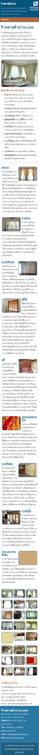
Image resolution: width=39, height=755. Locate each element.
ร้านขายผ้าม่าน (8, 3)
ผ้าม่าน (5, 167)
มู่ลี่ (3, 360)
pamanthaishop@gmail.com (18, 734)
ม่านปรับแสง (8, 262)
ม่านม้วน (25, 218)
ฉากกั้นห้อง (7, 464)
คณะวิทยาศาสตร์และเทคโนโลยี (17, 749)
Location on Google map (15, 738)
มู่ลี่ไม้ (24, 299)
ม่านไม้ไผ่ (26, 511)
